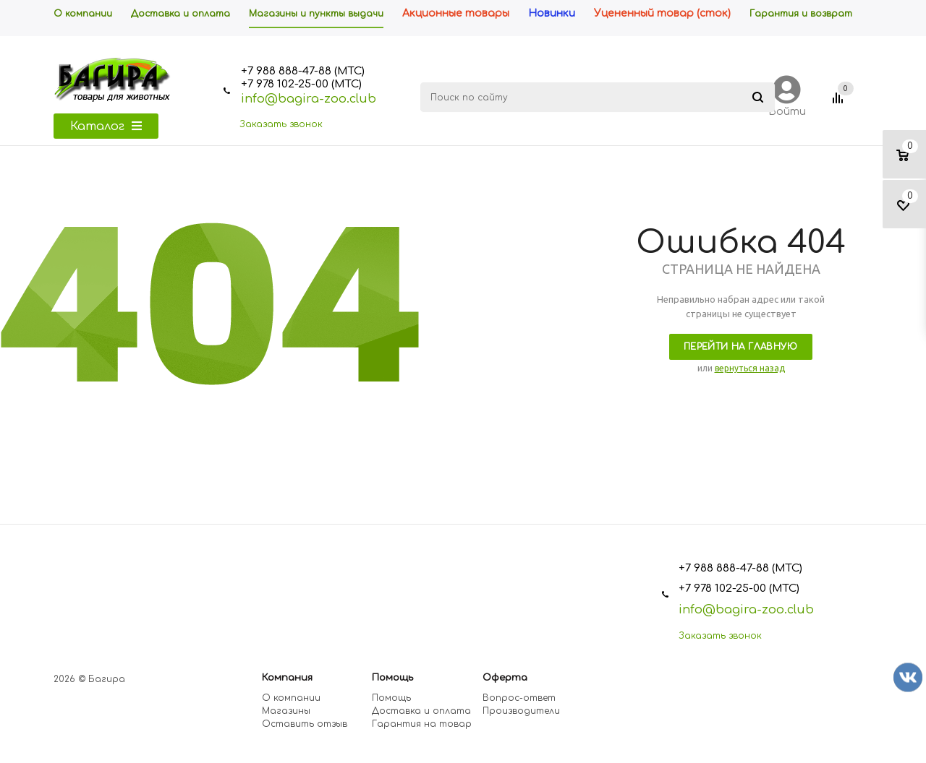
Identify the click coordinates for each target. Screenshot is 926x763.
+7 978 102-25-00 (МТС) (301, 84)
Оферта (505, 678)
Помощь (392, 678)
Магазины (286, 711)
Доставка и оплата (421, 711)
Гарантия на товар (422, 724)
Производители (521, 711)
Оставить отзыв (304, 724)
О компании (291, 698)
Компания (287, 678)
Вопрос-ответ (519, 698)
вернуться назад (750, 368)
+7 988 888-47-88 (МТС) (303, 71)
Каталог (106, 126)
